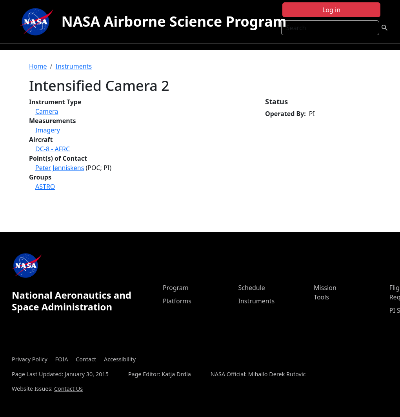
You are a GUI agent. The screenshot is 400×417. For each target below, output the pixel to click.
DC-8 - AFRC (52, 149)
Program (176, 287)
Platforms (177, 301)
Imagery (47, 130)
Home (38, 66)
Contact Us (68, 388)
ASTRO (45, 186)
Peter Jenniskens (59, 167)
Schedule (251, 287)
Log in (331, 9)
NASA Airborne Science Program (173, 21)
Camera (46, 111)
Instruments (73, 66)
